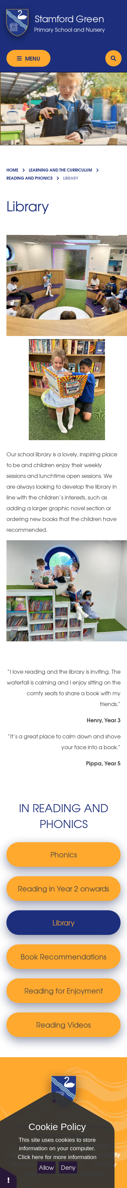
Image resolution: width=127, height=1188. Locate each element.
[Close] (54, 1101)
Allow (46, 1167)
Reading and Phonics (29, 178)
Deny (68, 1167)
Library (70, 178)
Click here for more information (57, 1157)
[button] (8, 1177)
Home (12, 169)
